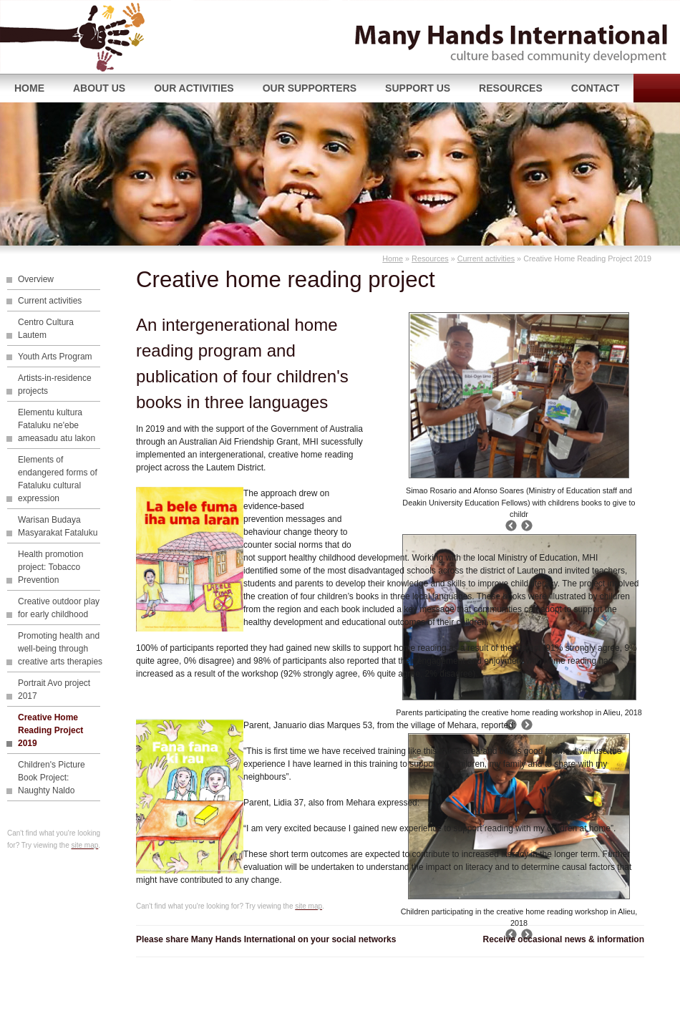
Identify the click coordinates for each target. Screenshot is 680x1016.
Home (29, 88)
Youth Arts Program (55, 357)
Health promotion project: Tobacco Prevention (50, 567)
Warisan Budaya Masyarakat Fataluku (57, 526)
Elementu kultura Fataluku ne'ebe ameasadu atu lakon (56, 425)
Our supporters (309, 88)
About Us (99, 88)
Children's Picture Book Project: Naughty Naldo (51, 777)
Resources (511, 88)
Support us (417, 88)
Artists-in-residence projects (55, 384)
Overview (36, 279)
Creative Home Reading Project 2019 (50, 730)
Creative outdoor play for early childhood (58, 607)
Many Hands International (89, 37)
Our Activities (194, 88)
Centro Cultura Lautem (46, 328)
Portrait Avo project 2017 (54, 689)
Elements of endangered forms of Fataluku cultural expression (57, 479)
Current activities (486, 258)
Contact (595, 88)
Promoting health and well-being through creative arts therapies (60, 649)
